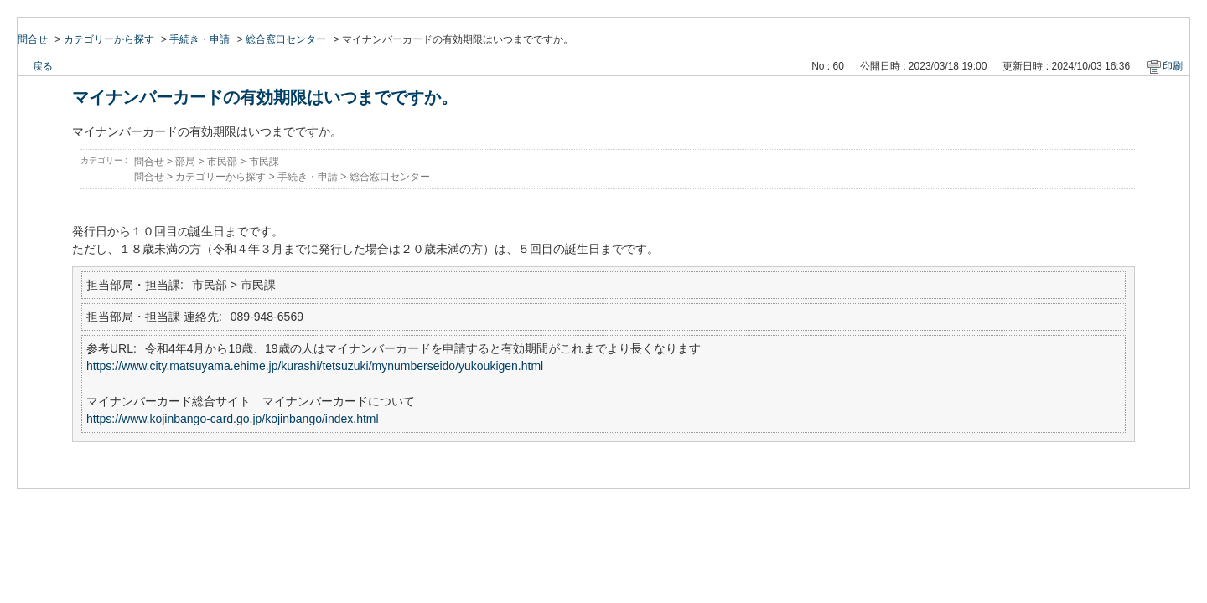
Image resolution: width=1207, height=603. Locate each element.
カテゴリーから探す (109, 39)
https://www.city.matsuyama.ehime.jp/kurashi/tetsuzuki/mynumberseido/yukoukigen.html (314, 366)
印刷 (1173, 66)
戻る (43, 66)
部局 (185, 162)
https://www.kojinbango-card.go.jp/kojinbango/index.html (232, 418)
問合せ (33, 39)
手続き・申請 (199, 39)
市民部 (222, 162)
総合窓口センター (286, 39)
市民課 (264, 162)
